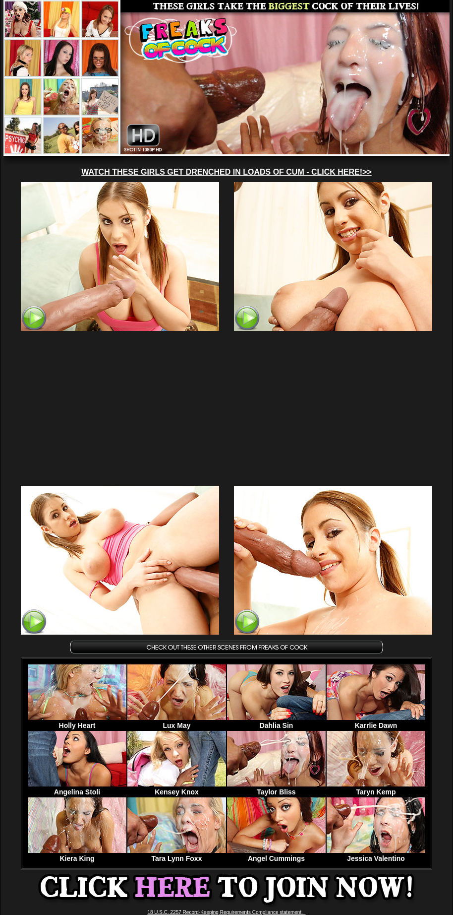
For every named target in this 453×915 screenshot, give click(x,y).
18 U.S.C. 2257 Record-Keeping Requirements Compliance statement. (226, 912)
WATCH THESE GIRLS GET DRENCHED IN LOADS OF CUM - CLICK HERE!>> (226, 172)
